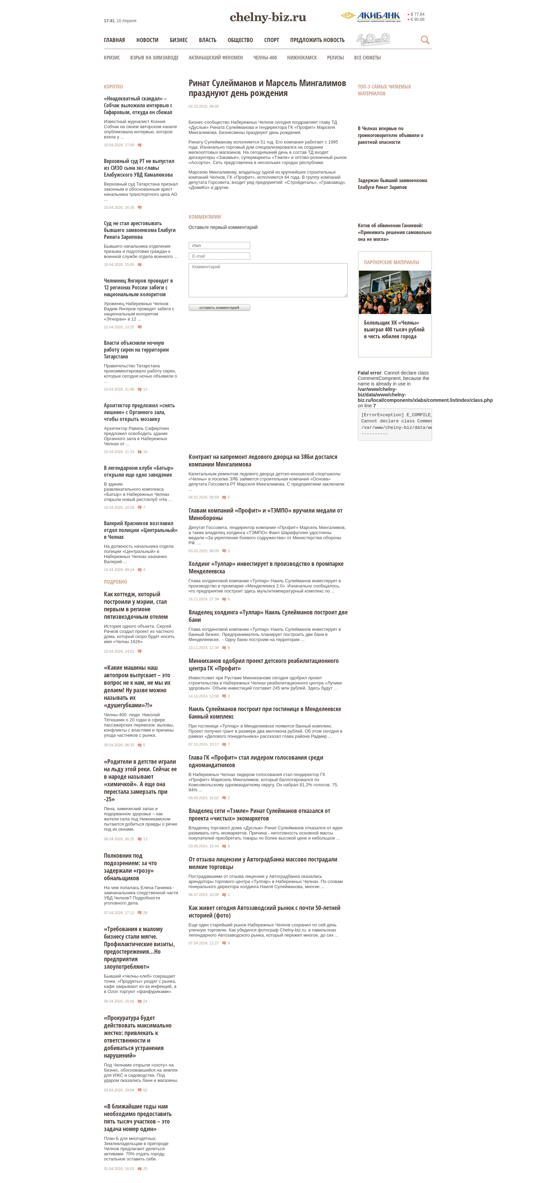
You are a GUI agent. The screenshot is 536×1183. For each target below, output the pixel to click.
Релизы (335, 57)
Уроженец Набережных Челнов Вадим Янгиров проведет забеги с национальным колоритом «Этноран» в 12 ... (139, 311)
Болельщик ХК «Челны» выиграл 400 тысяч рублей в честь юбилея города (394, 329)
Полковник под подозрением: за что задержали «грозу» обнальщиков (130, 866)
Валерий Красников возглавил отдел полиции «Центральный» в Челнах (141, 530)
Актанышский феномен (216, 57)
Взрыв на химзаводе (154, 57)
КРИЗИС (112, 57)
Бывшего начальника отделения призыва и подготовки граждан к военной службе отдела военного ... (141, 251)
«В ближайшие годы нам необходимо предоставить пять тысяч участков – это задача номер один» (138, 1117)
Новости (147, 40)
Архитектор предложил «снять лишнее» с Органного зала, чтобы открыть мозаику (139, 412)
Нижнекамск (302, 57)
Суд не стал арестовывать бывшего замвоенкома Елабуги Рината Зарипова (140, 230)
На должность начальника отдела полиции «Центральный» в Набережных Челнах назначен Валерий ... (139, 554)
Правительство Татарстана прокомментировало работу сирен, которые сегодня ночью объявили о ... (140, 373)
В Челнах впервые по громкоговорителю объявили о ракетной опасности (390, 135)
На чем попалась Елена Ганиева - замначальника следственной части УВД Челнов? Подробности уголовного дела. (141, 895)
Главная (114, 40)
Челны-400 (265, 57)
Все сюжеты (367, 57)
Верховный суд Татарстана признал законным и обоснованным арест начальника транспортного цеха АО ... (141, 191)
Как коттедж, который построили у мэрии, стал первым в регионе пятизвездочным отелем (136, 605)
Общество (240, 40)
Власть (207, 40)
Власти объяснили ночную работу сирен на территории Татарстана (136, 349)
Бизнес (179, 40)
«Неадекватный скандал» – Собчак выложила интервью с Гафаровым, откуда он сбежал (138, 105)
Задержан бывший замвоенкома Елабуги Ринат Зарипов (392, 183)
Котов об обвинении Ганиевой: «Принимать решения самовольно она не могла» (394, 232)
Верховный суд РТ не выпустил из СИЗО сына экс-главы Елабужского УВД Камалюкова (139, 167)
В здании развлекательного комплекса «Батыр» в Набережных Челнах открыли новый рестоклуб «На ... (138, 491)
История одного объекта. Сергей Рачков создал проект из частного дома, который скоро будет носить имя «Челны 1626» (139, 634)
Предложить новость (317, 40)
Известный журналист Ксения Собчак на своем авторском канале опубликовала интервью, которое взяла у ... (140, 129)
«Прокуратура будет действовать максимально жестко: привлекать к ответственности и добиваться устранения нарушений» (138, 1036)
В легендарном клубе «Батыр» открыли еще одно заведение (139, 471)
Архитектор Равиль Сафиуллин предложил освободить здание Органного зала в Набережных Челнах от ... (136, 436)
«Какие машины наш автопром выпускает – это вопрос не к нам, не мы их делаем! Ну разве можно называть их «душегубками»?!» (137, 686)
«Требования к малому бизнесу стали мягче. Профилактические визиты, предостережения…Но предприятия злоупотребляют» (139, 947)
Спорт (271, 40)
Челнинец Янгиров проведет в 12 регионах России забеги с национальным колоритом (138, 287)
